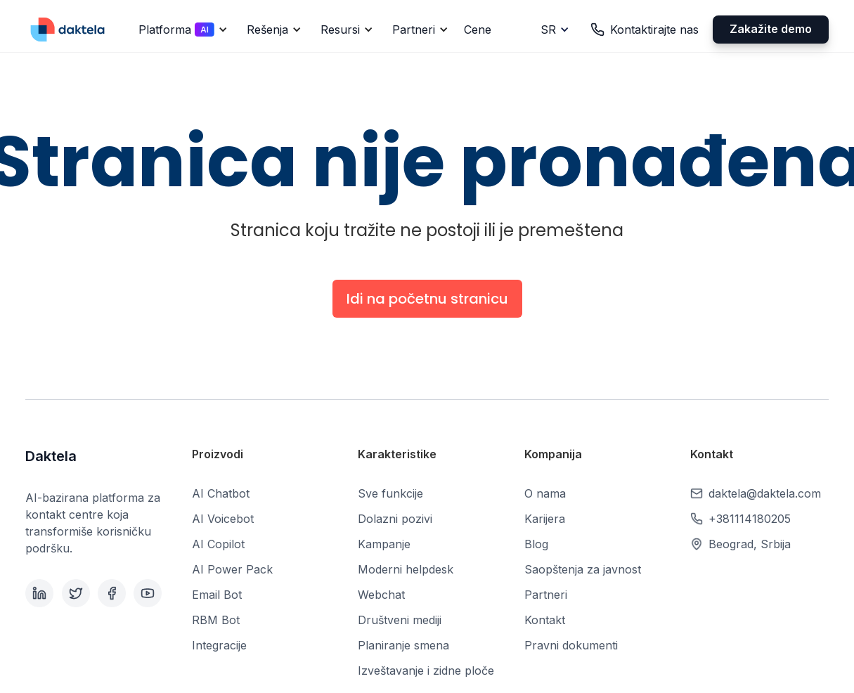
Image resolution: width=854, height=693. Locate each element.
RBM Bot (216, 620)
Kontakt (544, 620)
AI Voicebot (223, 519)
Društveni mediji (399, 620)
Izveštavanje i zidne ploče (426, 670)
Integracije (219, 645)
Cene (477, 29)
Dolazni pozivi (395, 519)
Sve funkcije (390, 493)
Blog (536, 544)
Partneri (545, 595)
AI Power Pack (232, 569)
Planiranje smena (403, 645)
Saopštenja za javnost (582, 569)
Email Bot (217, 595)
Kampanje (384, 544)
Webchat (381, 595)
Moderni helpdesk (405, 569)
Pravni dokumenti (571, 645)
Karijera (544, 519)
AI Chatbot (221, 493)
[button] (180, 29)
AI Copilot (218, 544)
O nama (545, 493)
